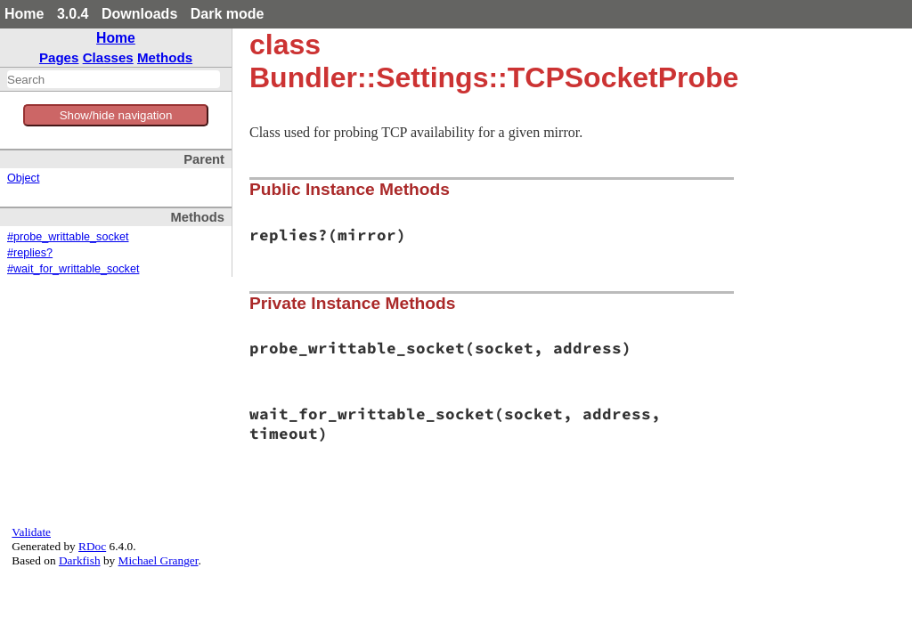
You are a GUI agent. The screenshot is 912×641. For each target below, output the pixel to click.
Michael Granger (158, 560)
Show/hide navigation (116, 115)
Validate (31, 532)
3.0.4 (73, 13)
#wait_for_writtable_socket (73, 269)
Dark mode (228, 13)
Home (24, 13)
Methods (164, 57)
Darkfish (80, 560)
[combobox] (113, 79)
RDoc (92, 546)
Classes (108, 57)
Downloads (139, 13)
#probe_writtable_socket (68, 237)
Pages (59, 57)
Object (23, 178)
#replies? (30, 253)
